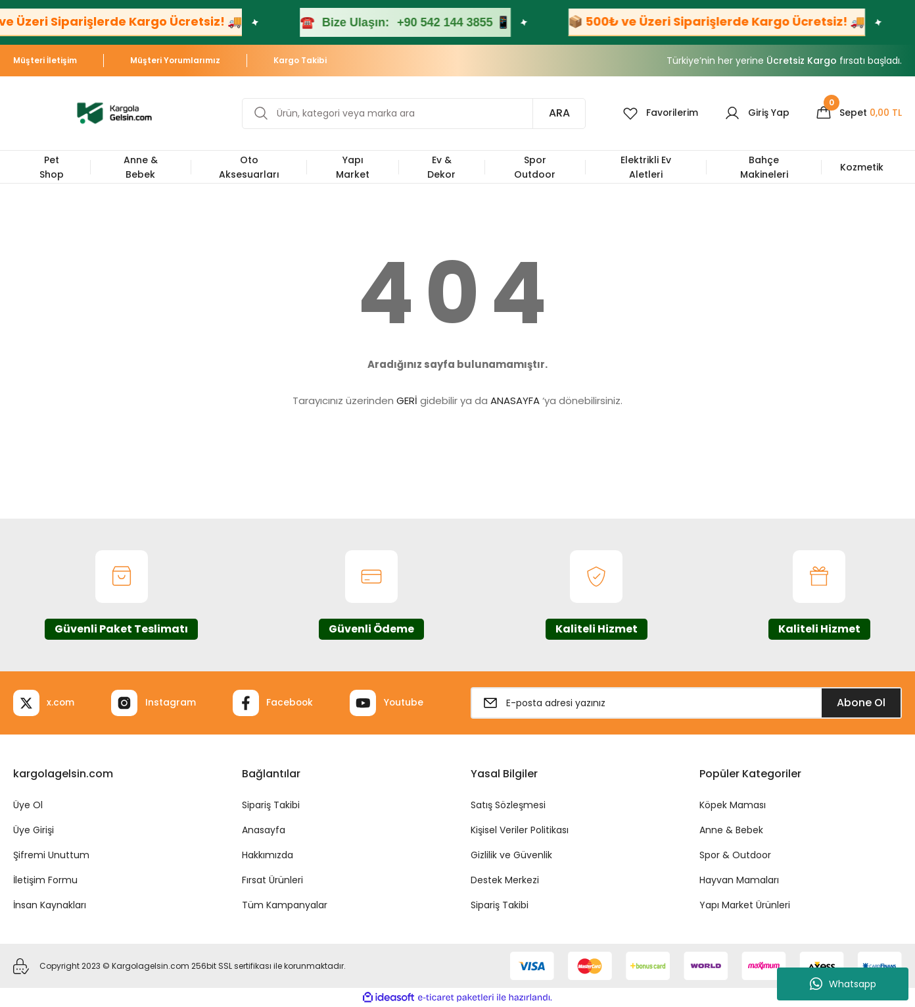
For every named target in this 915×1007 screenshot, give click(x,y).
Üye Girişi (33, 830)
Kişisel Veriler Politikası (520, 830)
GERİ (406, 400)
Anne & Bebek (731, 830)
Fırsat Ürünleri (272, 880)
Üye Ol (28, 805)
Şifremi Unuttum (51, 855)
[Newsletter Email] (686, 703)
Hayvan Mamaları (739, 880)
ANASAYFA (515, 400)
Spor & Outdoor (735, 855)
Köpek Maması (732, 805)
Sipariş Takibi (271, 805)
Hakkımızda (267, 855)
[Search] (413, 113)
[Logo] (114, 112)
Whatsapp (843, 984)
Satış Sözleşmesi (508, 805)
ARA (558, 112)
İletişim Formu (45, 880)
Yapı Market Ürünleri (744, 905)
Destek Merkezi (505, 880)
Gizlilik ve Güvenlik (511, 855)
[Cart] (859, 113)
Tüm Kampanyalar (284, 905)
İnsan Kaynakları (49, 905)
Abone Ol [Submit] (861, 702)
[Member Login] (756, 113)
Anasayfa (263, 830)
